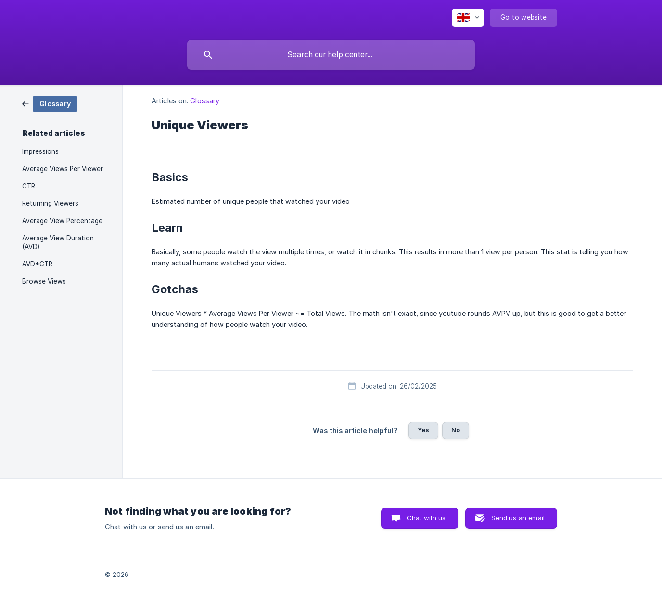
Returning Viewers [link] (50, 203)
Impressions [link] (40, 151)
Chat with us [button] (426, 518)
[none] (468, 18)
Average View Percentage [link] (62, 221)
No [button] (455, 430)
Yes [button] (423, 430)
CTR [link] (28, 186)
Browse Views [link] (44, 281)
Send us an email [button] (518, 518)
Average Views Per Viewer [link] (62, 169)
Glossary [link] (204, 101)
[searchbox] (331, 55)
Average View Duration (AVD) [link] (58, 242)
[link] (49, 103)
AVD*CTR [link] (37, 264)
